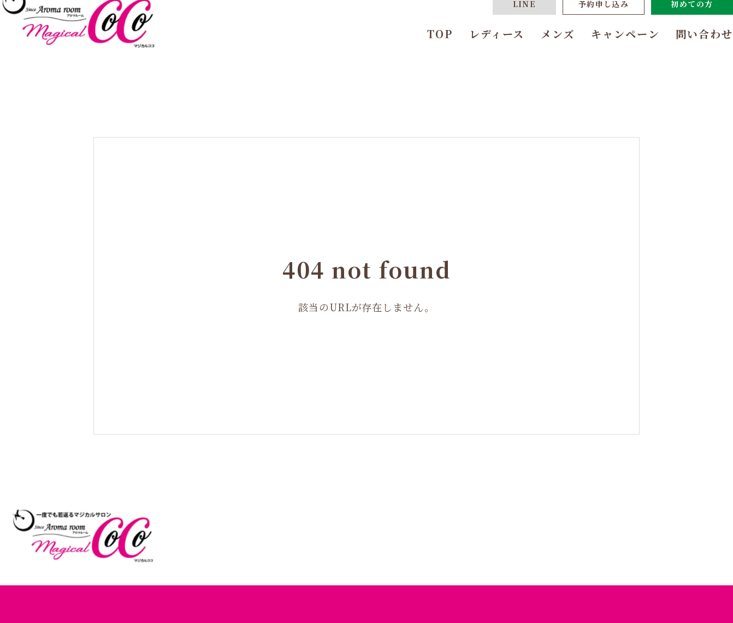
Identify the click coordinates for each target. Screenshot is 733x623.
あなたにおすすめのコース (473, 547)
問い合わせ (683, 59)
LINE (503, 30)
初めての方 (670, 30)
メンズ (536, 59)
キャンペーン (603, 59)
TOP (418, 59)
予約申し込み (582, 30)
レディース (475, 59)
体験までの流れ (577, 547)
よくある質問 (652, 547)
